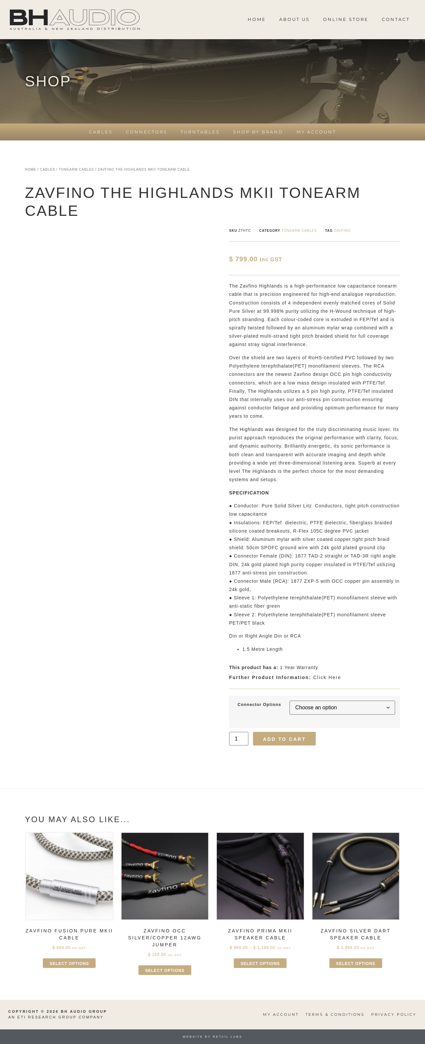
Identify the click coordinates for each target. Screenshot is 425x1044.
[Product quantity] (238, 738)
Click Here (285, 677)
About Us (294, 19)
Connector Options (259, 705)
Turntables (200, 131)
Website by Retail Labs (212, 1036)
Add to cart (284, 739)
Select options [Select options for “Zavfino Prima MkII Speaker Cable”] (260, 963)
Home (257, 19)
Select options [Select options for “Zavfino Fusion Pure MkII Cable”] (69, 963)
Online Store (346, 19)
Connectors (146, 131)
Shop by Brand (258, 131)
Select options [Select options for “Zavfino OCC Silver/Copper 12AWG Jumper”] (165, 970)
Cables (101, 131)
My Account (316, 131)
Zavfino (342, 230)
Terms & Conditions (335, 1014)
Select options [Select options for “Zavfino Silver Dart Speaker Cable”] (356, 963)
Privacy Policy (393, 1014)
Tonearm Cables (76, 169)
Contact (396, 19)
